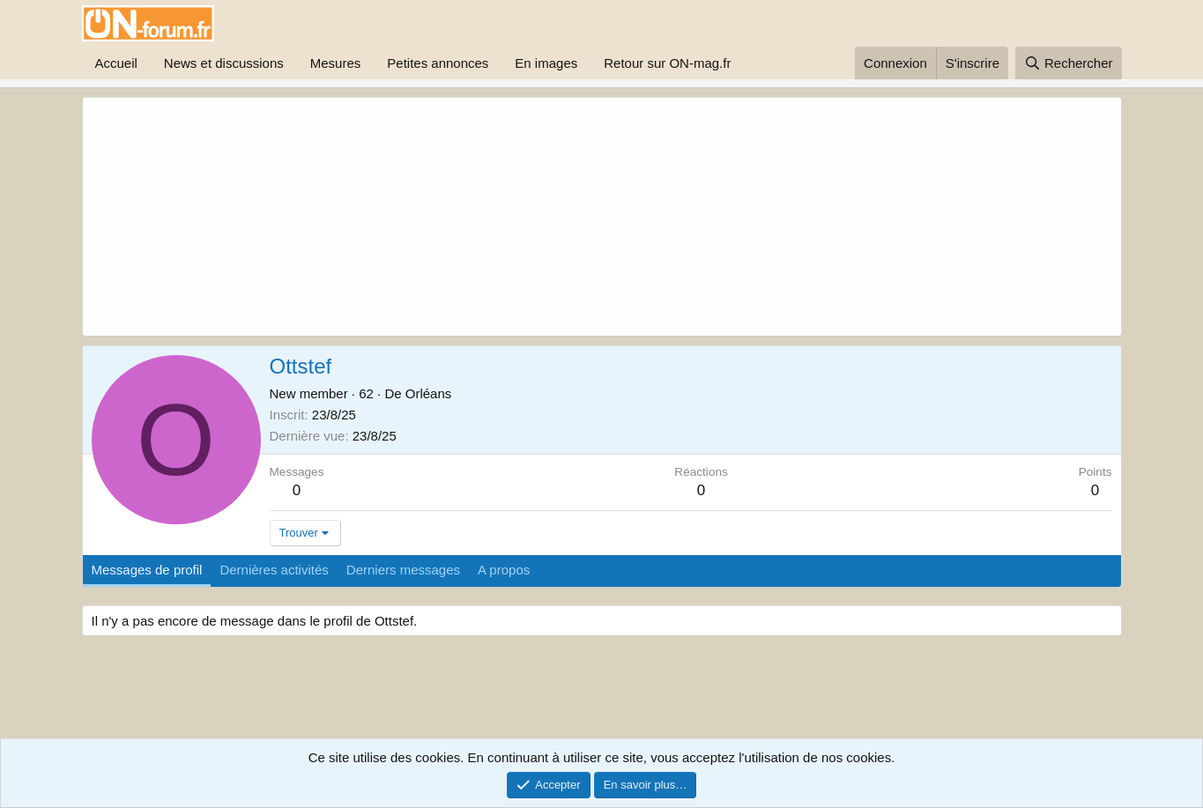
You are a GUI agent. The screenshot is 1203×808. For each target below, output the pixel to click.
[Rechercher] (1068, 63)
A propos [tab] (504, 569)
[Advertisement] (519, 217)
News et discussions (224, 63)
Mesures (335, 63)
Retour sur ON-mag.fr (667, 63)
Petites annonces (437, 63)
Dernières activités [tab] (273, 569)
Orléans (428, 393)
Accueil (116, 63)
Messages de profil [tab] (147, 569)
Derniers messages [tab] (403, 569)
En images (546, 63)
